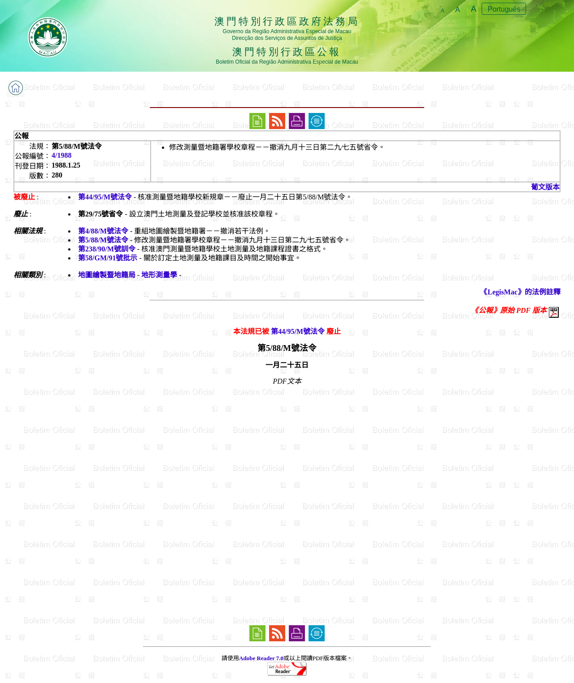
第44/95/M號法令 (105, 197)
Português (503, 9)
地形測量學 (159, 275)
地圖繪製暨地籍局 (106, 275)
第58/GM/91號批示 (107, 258)
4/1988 (61, 155)
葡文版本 (545, 187)
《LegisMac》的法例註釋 (520, 292)
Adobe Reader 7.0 (261, 658)
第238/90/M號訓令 (106, 249)
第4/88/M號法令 (103, 231)
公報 (21, 136)
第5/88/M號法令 (103, 240)
